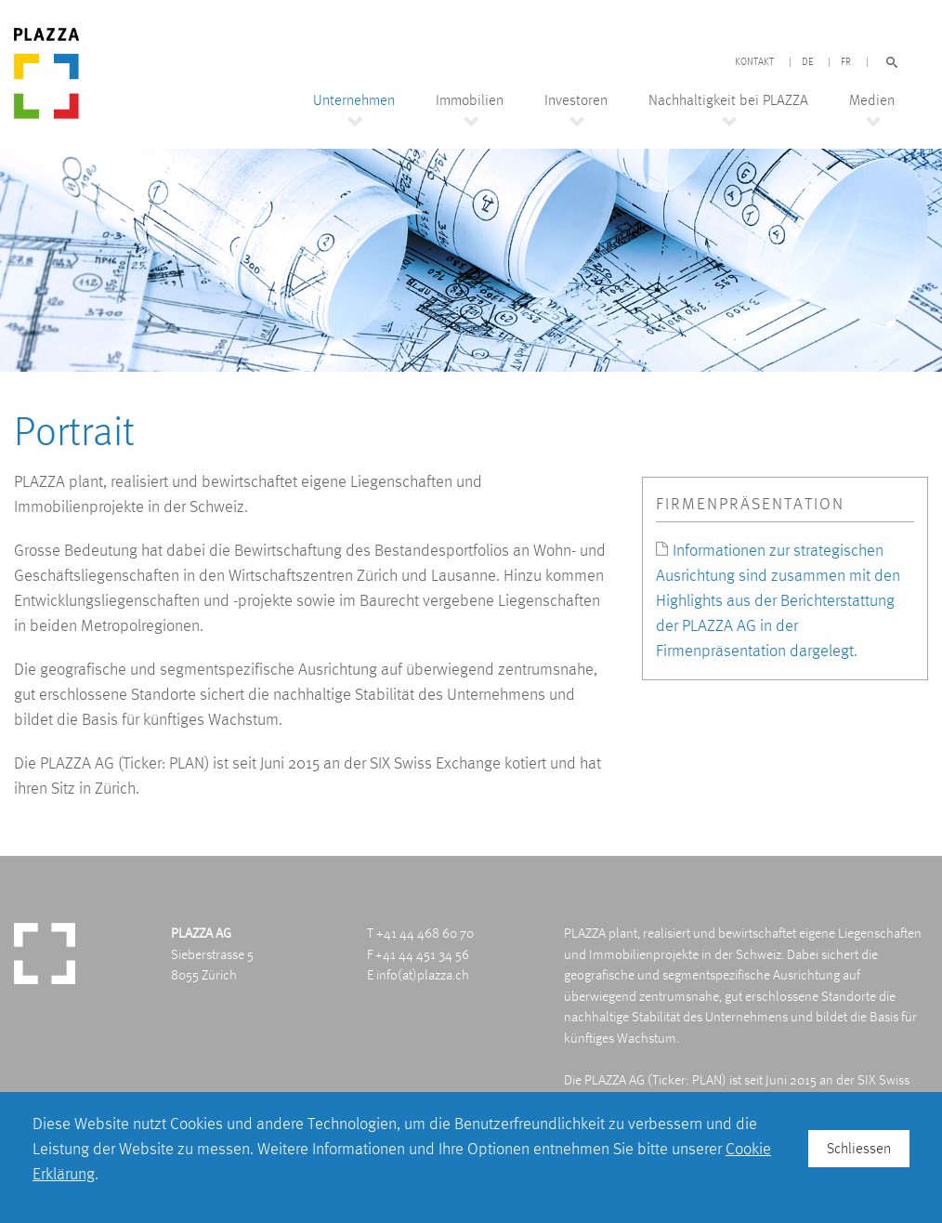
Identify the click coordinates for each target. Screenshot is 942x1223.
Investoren (576, 100)
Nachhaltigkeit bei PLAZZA (728, 100)
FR (846, 62)
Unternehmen (354, 100)
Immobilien (470, 100)
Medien (872, 100)
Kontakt (754, 62)
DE (807, 62)
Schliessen (859, 1148)
